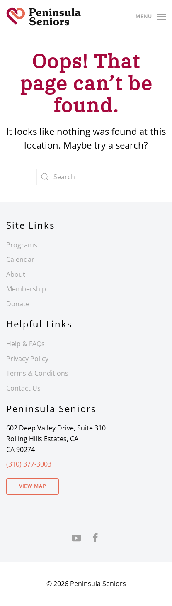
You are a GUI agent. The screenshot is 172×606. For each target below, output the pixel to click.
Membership (26, 288)
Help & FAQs (25, 343)
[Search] (86, 177)
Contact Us (23, 388)
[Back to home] (43, 16)
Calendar (20, 259)
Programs (21, 244)
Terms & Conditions (37, 373)
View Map (32, 486)
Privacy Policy (27, 358)
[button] (151, 16)
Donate (17, 303)
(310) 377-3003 (28, 464)
